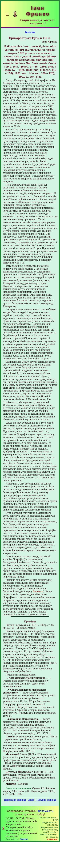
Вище (31, 799)
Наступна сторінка (46, 799)
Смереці (24, 839)
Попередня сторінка (15, 799)
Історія (30, 32)
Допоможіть (45, 810)
